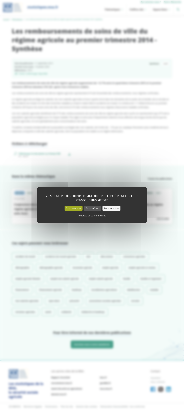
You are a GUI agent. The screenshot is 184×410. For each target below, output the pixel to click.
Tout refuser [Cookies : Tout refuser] (92, 208)
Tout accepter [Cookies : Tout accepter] (73, 208)
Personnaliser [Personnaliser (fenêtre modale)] (111, 208)
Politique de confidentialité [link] (92, 215)
